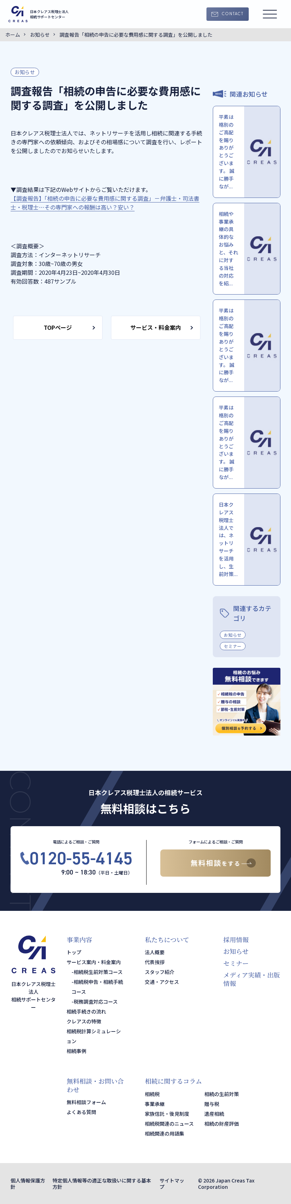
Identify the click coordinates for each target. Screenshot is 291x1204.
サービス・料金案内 (155, 327)
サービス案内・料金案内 (94, 962)
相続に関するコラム (173, 1080)
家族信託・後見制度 (167, 1113)
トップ (74, 952)
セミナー (232, 646)
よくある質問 (81, 1111)
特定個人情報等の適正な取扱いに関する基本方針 (101, 1183)
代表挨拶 (155, 962)
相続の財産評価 (221, 1123)
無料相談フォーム (86, 1102)
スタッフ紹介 (159, 971)
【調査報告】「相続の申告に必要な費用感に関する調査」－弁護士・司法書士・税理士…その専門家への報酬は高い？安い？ (105, 202)
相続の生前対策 (221, 1093)
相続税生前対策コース (98, 971)
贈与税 (211, 1103)
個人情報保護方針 (28, 1183)
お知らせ (24, 71)
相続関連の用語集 (164, 1133)
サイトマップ (172, 1183)
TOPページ (58, 327)
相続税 (152, 1093)
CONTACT (232, 14)
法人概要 (155, 952)
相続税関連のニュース (169, 1123)
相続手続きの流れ (86, 1011)
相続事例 (76, 1050)
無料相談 (216, 863)
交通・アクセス (162, 981)
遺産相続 (214, 1113)
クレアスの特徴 (84, 1021)
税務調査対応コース (96, 1001)
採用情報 (236, 939)
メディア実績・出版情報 (251, 978)
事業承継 (155, 1103)
